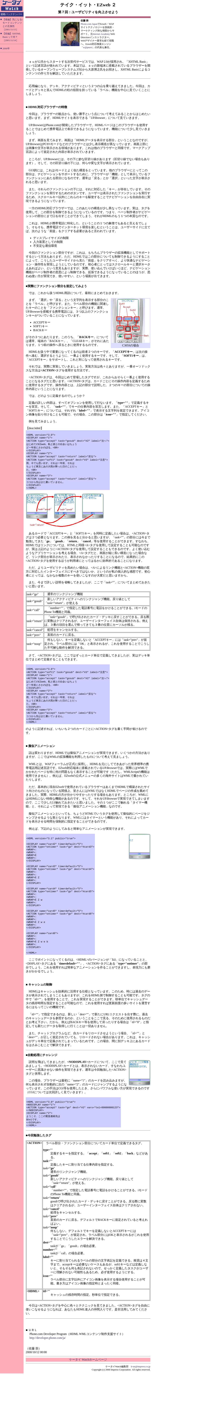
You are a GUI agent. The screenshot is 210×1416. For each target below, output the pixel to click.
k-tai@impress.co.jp (140, 1409)
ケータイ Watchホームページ (88, 1402)
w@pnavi (87, 47)
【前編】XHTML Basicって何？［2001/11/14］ (12, 37)
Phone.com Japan (89, 23)
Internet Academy (101, 34)
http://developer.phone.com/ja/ (47, 1380)
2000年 (6, 48)
